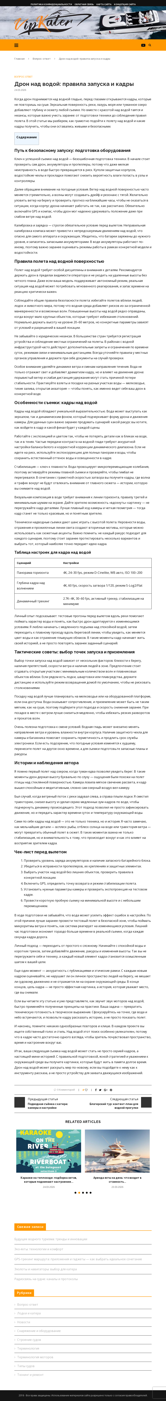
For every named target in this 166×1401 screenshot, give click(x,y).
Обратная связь (84, 4)
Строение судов (29, 1340)
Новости (23, 1322)
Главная (19, 58)
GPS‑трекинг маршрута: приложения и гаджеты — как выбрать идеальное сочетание (78, 1259)
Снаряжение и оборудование (39, 1331)
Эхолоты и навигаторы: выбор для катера (45, 1269)
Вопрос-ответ (42, 58)
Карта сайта (103, 4)
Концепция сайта (125, 4)
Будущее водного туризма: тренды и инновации (50, 1239)
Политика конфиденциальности (51, 4)
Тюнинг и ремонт (30, 1375)
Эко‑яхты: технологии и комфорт (38, 1249)
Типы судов (26, 1366)
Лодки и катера (29, 1313)
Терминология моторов (35, 1357)
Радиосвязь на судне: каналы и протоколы (46, 1279)
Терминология (28, 1348)
